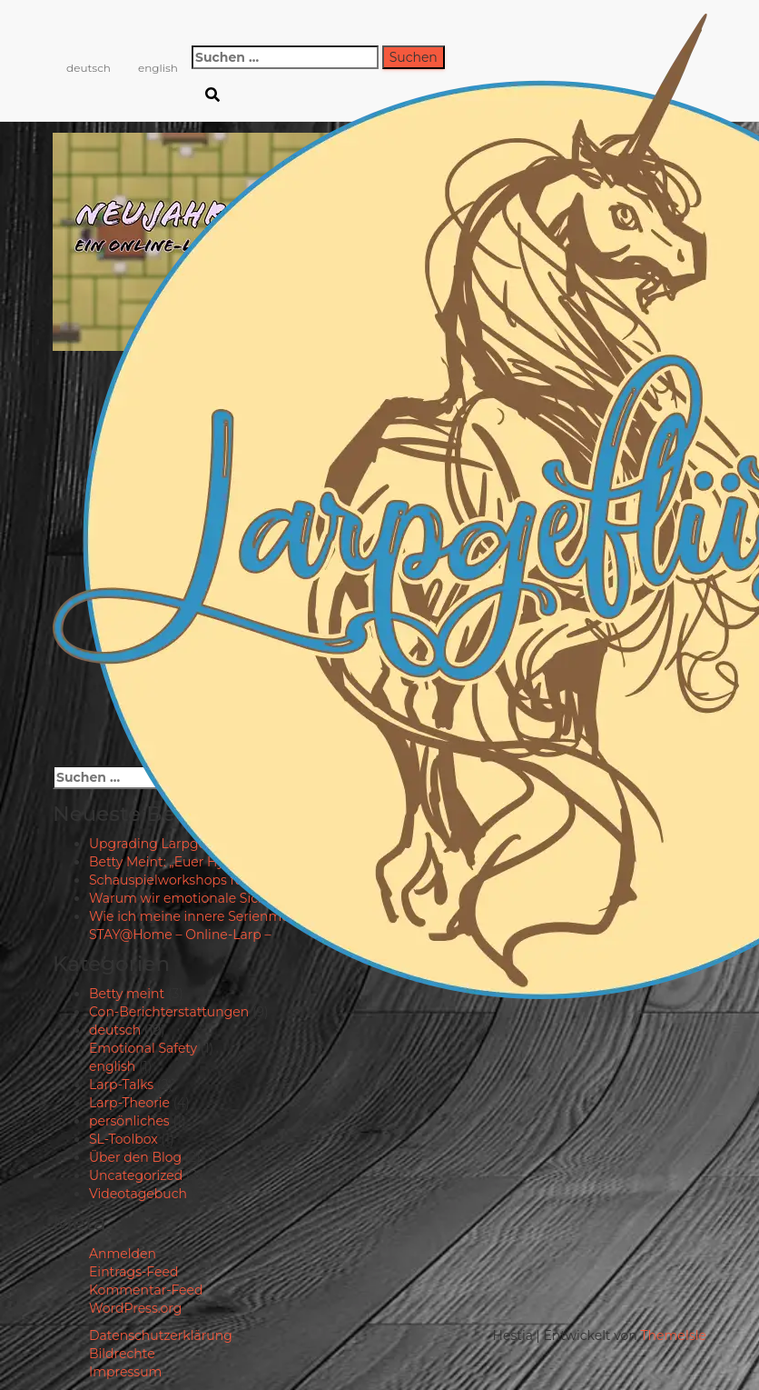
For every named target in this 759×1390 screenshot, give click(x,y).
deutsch (88, 68)
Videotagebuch (138, 1193)
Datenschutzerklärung (160, 1335)
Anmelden (122, 1253)
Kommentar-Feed (146, 1290)
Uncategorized (135, 1175)
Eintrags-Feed (133, 1272)
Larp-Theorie (129, 1103)
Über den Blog (135, 1157)
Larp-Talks (121, 1084)
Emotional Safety (143, 1048)
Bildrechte (122, 1353)
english (158, 68)
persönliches (129, 1121)
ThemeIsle (673, 1335)
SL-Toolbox (123, 1139)
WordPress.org (135, 1308)
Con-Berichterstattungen (169, 1012)
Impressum (125, 1372)
